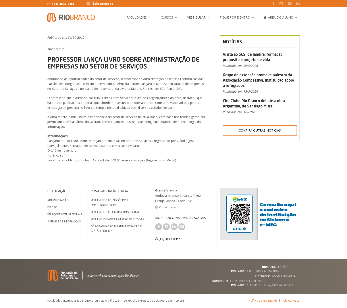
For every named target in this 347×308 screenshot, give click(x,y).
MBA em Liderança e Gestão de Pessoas (117, 219)
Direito (52, 207)
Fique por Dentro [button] (235, 17)
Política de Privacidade (263, 300)
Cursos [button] (167, 17)
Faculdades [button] (137, 17)
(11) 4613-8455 (61, 4)
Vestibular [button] (196, 17)
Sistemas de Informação (64, 221)
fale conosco (103, 4)
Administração (58, 200)
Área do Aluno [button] (278, 17)
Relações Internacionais (64, 214)
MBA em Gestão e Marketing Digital (115, 212)
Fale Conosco (291, 300)
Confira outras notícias (260, 130)
